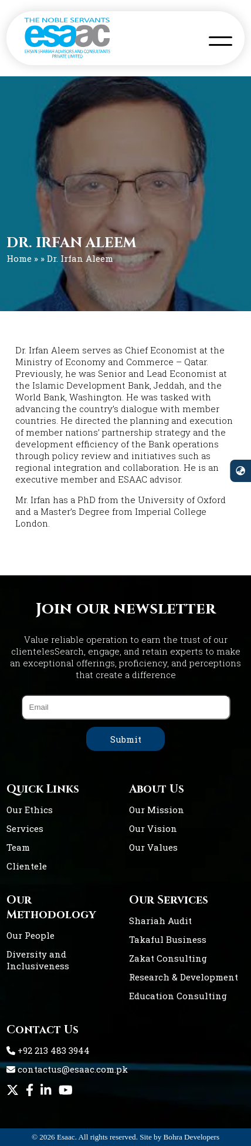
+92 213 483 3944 (48, 1050)
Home (19, 258)
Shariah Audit (160, 920)
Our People (30, 935)
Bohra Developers (192, 1136)
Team (18, 847)
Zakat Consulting (168, 958)
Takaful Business (167, 939)
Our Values (153, 847)
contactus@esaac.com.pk (67, 1069)
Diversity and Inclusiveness (37, 960)
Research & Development (183, 977)
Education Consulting (178, 996)
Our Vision (153, 828)
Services (24, 828)
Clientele (26, 866)
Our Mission (156, 809)
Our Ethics (29, 809)
